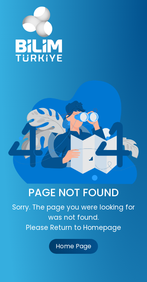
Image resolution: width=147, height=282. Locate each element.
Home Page (73, 246)
